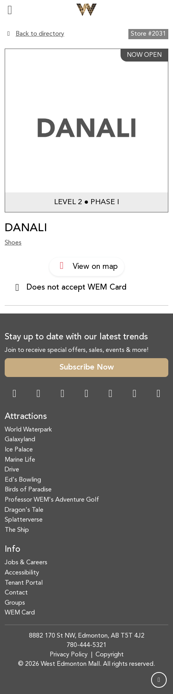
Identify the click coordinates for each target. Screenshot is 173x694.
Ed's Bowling (23, 480)
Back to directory (40, 34)
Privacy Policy (69, 655)
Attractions (26, 417)
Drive (12, 470)
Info (12, 549)
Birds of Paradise (28, 490)
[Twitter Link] (86, 394)
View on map (87, 266)
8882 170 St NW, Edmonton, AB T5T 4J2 (86, 636)
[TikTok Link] (134, 394)
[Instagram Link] (38, 394)
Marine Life (20, 460)
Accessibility (22, 573)
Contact (16, 593)
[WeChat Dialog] (110, 394)
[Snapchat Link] (62, 394)
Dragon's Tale (24, 510)
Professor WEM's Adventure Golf (52, 500)
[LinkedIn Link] (158, 394)
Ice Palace (19, 450)
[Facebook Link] (14, 394)
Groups (15, 603)
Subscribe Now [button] (86, 367)
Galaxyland (20, 440)
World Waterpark (28, 430)
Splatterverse (24, 520)
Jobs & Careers (26, 563)
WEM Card (20, 613)
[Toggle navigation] (10, 10)
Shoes (13, 243)
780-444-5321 (86, 645)
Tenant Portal (24, 583)
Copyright (110, 655)
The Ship (17, 530)
